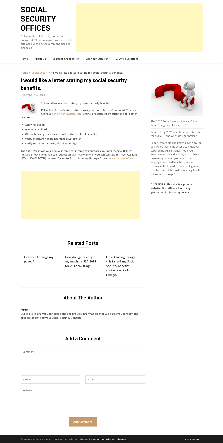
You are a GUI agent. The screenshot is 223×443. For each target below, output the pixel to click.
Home (24, 58)
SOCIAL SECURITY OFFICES (38, 19)
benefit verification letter (67, 113)
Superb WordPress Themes (110, 439)
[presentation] (47, 405)
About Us (40, 58)
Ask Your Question (97, 58)
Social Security (41, 72)
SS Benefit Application (66, 58)
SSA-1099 (77, 154)
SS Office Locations (126, 58)
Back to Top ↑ (194, 439)
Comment (83, 361)
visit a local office (122, 158)
